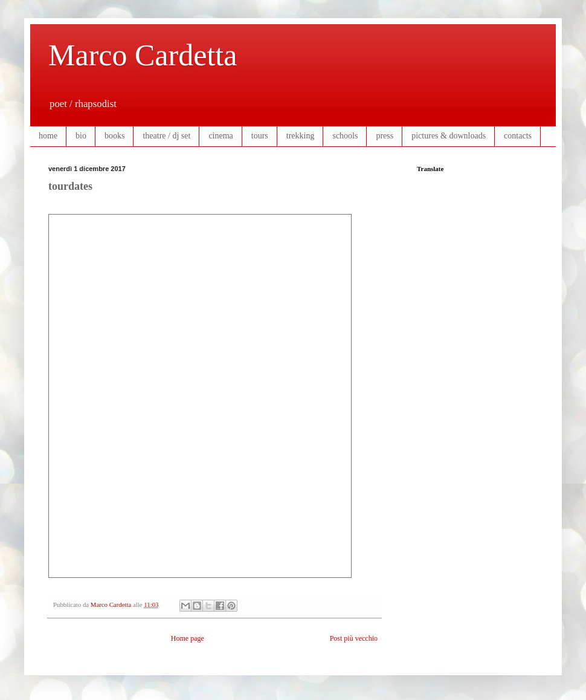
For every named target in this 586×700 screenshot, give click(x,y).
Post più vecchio (354, 638)
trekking (300, 135)
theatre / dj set (166, 135)
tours (259, 135)
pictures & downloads (448, 135)
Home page (187, 638)
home (48, 135)
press (384, 135)
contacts (518, 135)
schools (345, 135)
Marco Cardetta (142, 55)
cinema (220, 135)
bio (81, 135)
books (114, 135)
